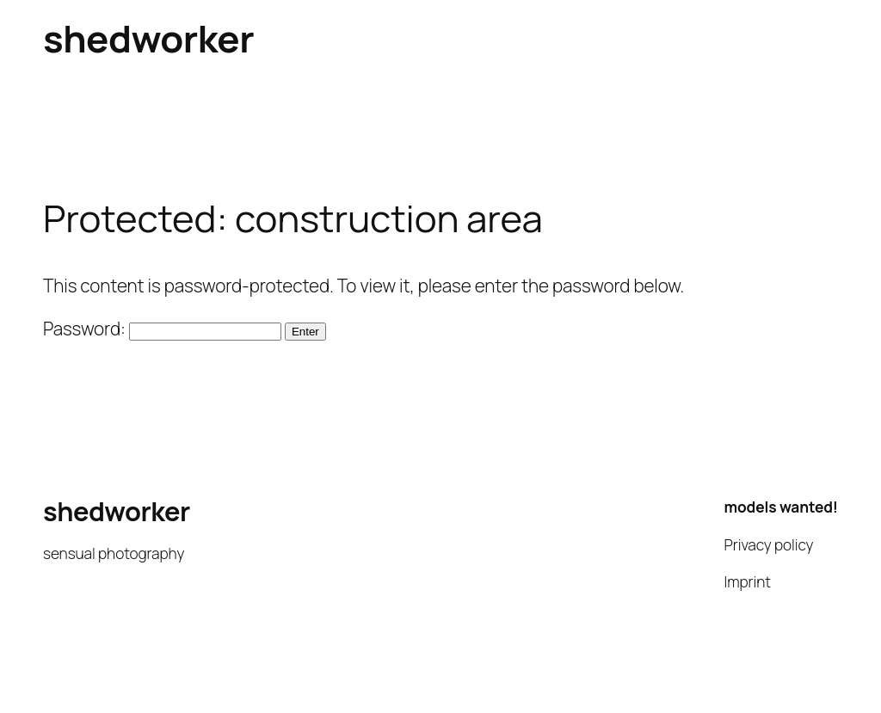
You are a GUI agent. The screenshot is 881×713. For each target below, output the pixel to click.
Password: (162, 329)
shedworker (148, 38)
